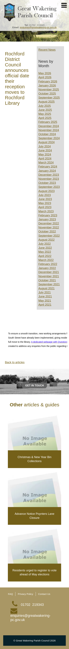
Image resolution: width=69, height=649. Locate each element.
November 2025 (48, 89)
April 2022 (44, 256)
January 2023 (47, 219)
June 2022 (45, 247)
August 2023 (46, 191)
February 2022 (47, 264)
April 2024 (44, 158)
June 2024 (45, 150)
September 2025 (49, 97)
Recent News (47, 49)
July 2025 (44, 105)
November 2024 (48, 130)
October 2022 (47, 231)
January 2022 (47, 268)
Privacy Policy (25, 594)
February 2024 (47, 166)
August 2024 (46, 142)
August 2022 (46, 239)
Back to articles (15, 362)
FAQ (10, 594)
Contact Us (44, 594)
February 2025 (47, 122)
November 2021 (48, 276)
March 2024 (46, 162)
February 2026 (47, 81)
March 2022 (46, 260)
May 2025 (44, 114)
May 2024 (44, 154)
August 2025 (46, 101)
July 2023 (44, 195)
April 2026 (44, 77)
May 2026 (44, 73)
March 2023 (46, 211)
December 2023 (48, 174)
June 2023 (45, 199)
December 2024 (48, 126)
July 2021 (44, 292)
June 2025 (45, 109)
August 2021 (46, 288)
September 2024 (49, 138)
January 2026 (47, 85)
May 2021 (44, 300)
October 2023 (47, 182)
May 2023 (44, 203)
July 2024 (44, 146)
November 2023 (48, 178)
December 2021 (48, 272)
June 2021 (45, 296)
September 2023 (49, 187)
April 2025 (44, 118)
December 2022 (48, 223)
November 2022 (48, 227)
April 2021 (44, 304)
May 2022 (44, 251)
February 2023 (47, 215)
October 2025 (47, 93)
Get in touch (34, 385)
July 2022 (44, 243)
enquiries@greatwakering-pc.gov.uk (38, 27)
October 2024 (47, 134)
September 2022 (49, 235)
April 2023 (44, 207)
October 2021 (47, 280)
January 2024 (47, 170)
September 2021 (49, 284)
